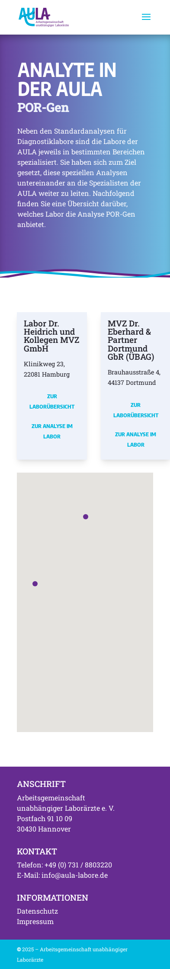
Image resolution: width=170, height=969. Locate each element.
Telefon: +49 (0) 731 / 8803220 (64, 864)
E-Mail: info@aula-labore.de (62, 874)
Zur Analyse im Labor (52, 431)
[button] (35, 583)
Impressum (35, 921)
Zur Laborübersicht (51, 401)
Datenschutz (37, 910)
